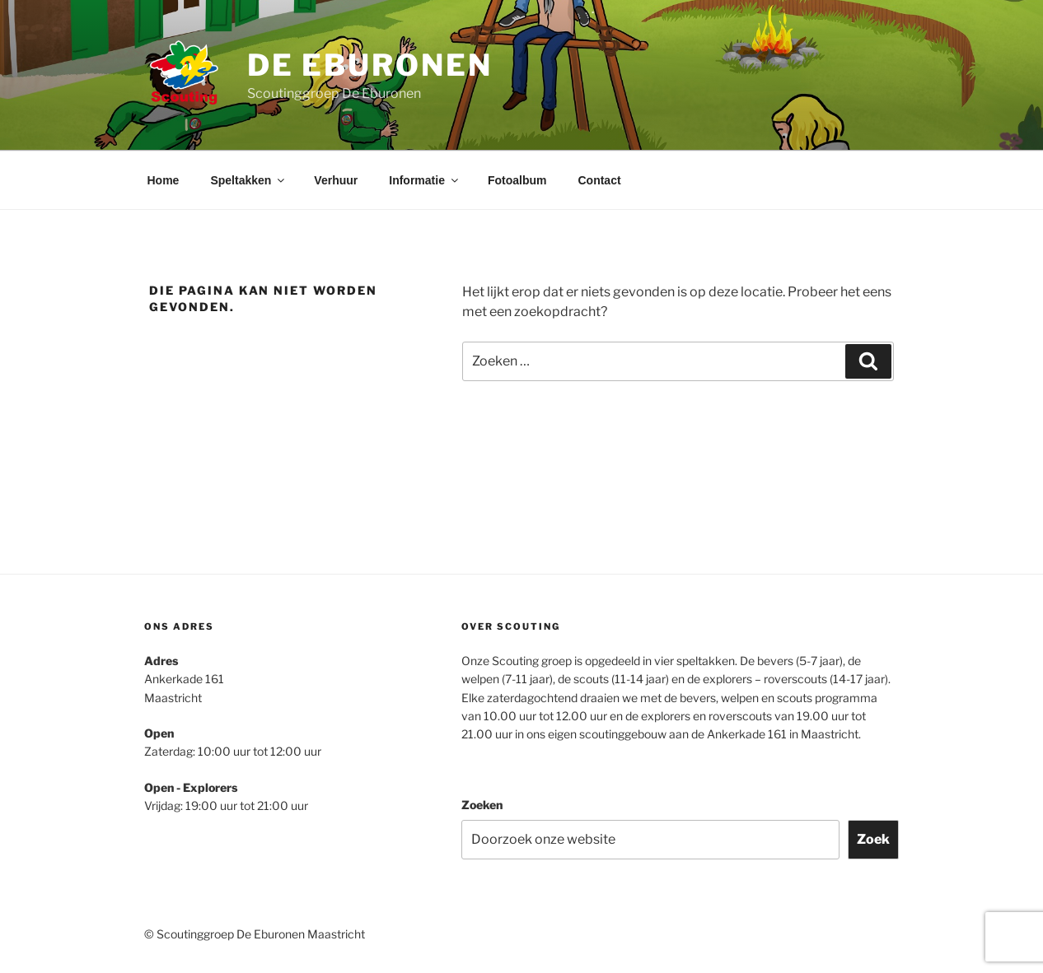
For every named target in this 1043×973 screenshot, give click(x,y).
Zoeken (482, 805)
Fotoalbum (517, 180)
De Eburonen (370, 65)
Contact (599, 180)
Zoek (873, 839)
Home (163, 180)
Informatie (425, 180)
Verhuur (336, 180)
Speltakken (248, 180)
